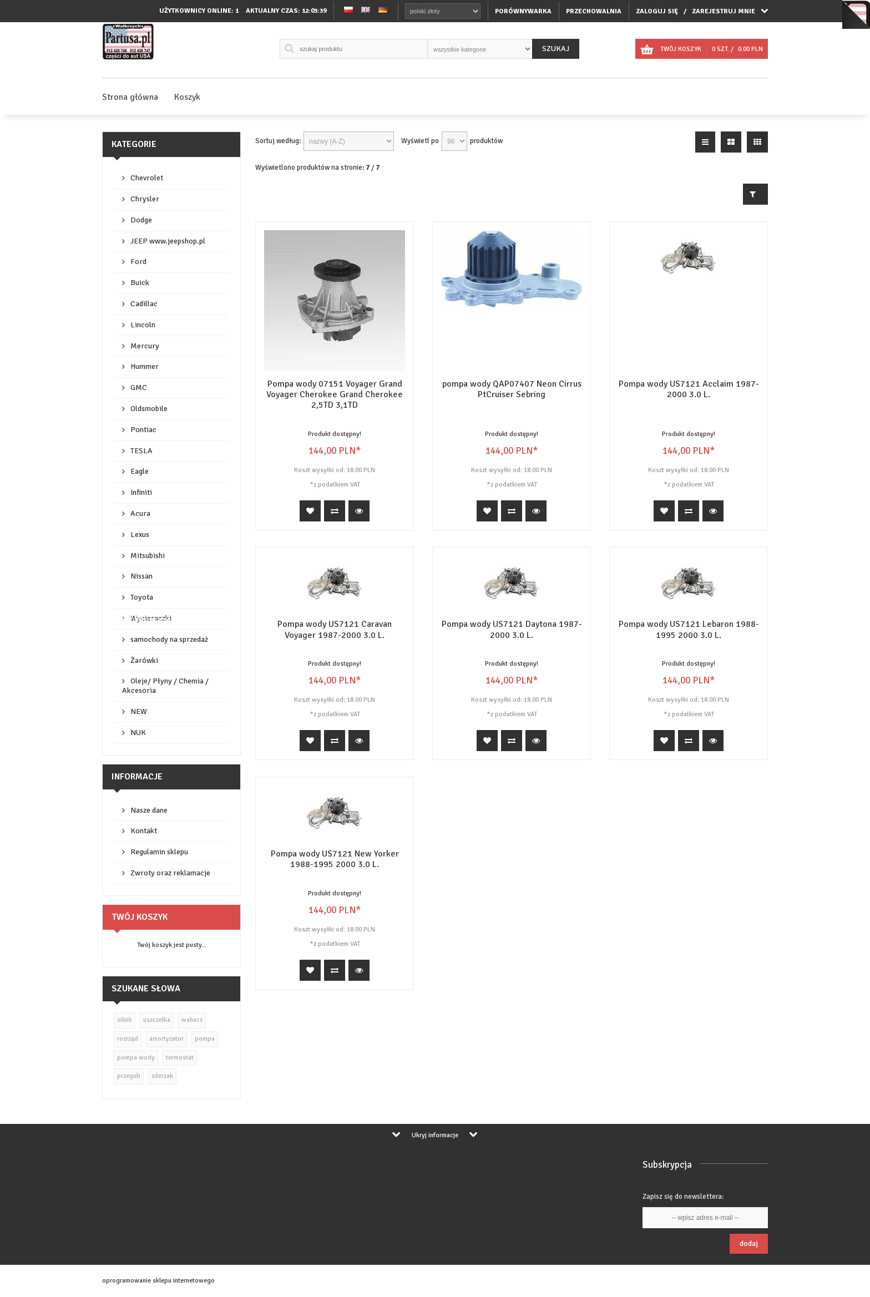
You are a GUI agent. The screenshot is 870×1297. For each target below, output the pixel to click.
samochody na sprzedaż (169, 639)
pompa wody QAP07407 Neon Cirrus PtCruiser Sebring (511, 389)
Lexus (139, 534)
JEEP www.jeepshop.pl (167, 241)
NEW (138, 711)
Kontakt (143, 830)
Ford (138, 261)
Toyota (141, 597)
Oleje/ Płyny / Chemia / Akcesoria (165, 685)
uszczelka (156, 1020)
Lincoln (142, 325)
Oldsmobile (149, 408)
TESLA (141, 450)
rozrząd (127, 1039)
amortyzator (166, 1039)
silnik (124, 1020)
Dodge (141, 220)
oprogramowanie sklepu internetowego (158, 1280)
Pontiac (143, 429)
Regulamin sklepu (159, 852)
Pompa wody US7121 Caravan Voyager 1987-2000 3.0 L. (334, 629)
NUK (138, 732)
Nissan (141, 576)
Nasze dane (149, 810)
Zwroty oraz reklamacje (170, 873)
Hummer (144, 366)
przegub (128, 1076)
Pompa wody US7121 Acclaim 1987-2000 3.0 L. (689, 389)
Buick (139, 282)
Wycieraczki (150, 618)
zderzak (162, 1076)
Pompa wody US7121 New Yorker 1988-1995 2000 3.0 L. (335, 859)
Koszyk (187, 97)
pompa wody (136, 1057)
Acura (140, 513)
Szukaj (555, 48)
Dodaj (749, 1243)
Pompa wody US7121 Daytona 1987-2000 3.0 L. (512, 629)
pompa (205, 1039)
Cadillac (144, 303)
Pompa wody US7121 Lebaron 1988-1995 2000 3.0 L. (689, 629)
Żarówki (144, 660)
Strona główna (130, 97)
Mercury (144, 346)
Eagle (139, 471)
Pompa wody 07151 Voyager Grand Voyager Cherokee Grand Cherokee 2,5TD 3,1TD (334, 394)
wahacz (192, 1020)
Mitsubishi (147, 555)
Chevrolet (146, 178)
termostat (180, 1057)
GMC (138, 387)
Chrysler (144, 199)
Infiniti (141, 492)
